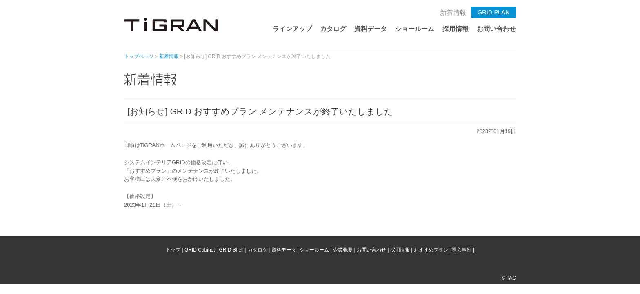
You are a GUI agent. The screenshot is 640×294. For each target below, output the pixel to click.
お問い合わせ (496, 28)
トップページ (138, 56)
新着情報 (453, 12)
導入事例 (461, 250)
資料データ (370, 28)
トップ (173, 250)
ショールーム (414, 28)
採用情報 (455, 28)
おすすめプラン (431, 250)
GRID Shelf (231, 250)
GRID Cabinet (199, 250)
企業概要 (343, 250)
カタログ (333, 28)
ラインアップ (292, 28)
